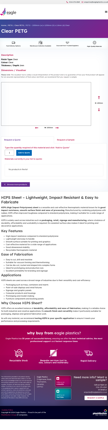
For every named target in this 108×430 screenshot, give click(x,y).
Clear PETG (19, 25)
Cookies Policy (7, 410)
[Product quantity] (9, 153)
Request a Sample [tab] (66, 140)
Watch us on (60, 395)
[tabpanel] (54, 161)
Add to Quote (24, 153)
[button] (106, 12)
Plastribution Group (8, 415)
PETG (10, 25)
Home (3, 25)
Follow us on (60, 382)
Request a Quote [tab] (12, 140)
